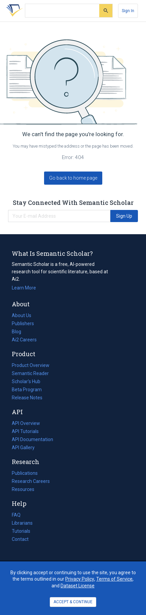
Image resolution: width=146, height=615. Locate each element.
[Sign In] (128, 11)
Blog (19, 332)
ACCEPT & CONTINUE (73, 601)
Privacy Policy (79, 579)
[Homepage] (13, 10)
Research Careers (31, 481)
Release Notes (27, 397)
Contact (20, 539)
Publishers (23, 323)
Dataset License (78, 585)
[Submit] (105, 10)
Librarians (22, 523)
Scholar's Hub (26, 381)
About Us (21, 315)
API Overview (26, 423)
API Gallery (23, 447)
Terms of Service (114, 579)
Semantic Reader (30, 373)
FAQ (16, 515)
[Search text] (62, 11)
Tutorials (21, 531)
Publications (25, 473)
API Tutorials (25, 431)
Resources (23, 489)
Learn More (24, 287)
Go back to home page (73, 178)
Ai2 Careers (24, 340)
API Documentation (32, 439)
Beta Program (27, 389)
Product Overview (30, 365)
